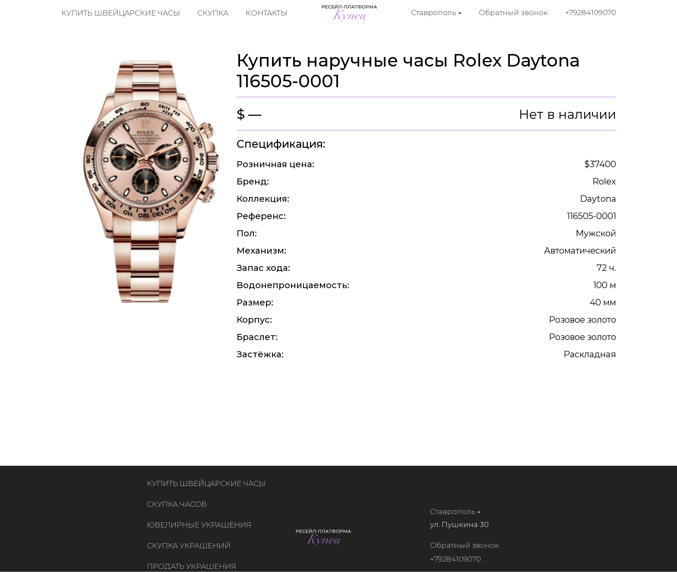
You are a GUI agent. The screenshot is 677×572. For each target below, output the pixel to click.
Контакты (267, 13)
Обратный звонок (513, 12)
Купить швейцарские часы (120, 13)
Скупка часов (179, 504)
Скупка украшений (190, 545)
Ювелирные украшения (201, 525)
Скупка (212, 13)
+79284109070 (590, 12)
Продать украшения (193, 566)
